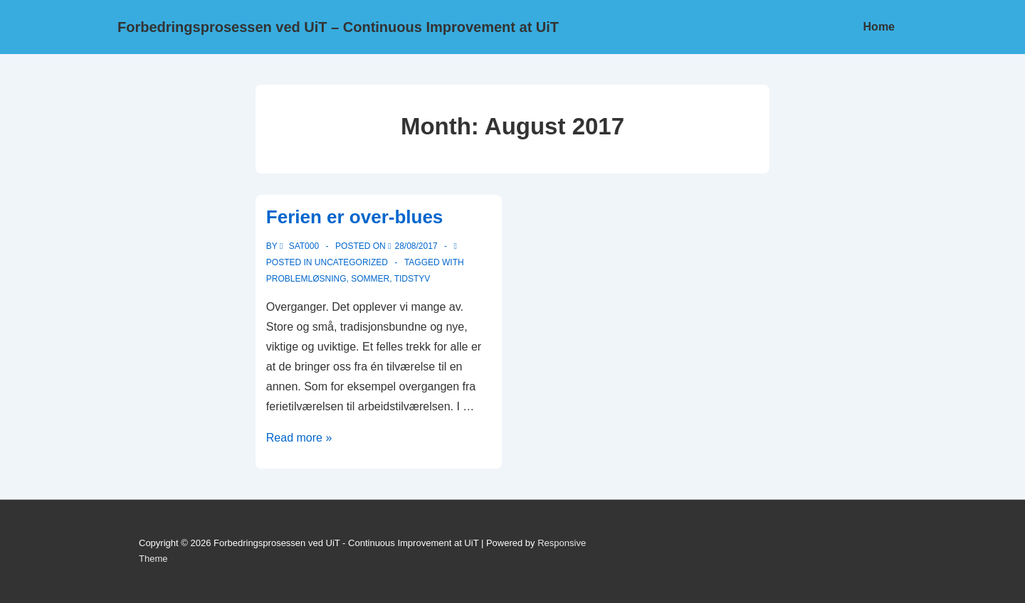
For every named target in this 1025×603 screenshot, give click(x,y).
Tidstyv (412, 279)
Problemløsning (306, 279)
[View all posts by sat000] (301, 246)
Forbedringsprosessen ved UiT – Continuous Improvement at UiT (338, 27)
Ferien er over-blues (354, 217)
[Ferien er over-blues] (416, 246)
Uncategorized (351, 262)
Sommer (370, 279)
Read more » (299, 438)
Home (879, 27)
